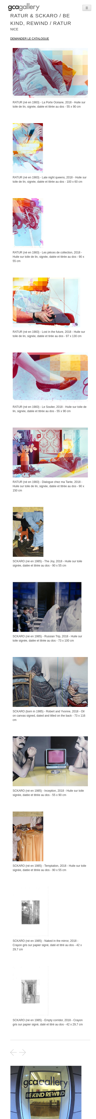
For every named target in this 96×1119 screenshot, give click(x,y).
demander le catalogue (29, 38)
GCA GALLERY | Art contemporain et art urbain (24, 7)
